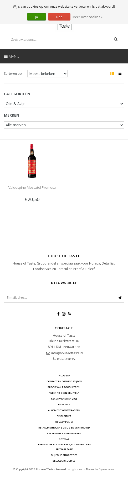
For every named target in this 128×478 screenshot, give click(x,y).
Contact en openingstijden (64, 381)
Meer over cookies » (88, 17)
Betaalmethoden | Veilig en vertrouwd (64, 427)
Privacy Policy (64, 422)
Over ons (64, 404)
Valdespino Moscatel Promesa (32, 187)
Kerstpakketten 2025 (64, 398)
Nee (59, 17)
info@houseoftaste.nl (67, 353)
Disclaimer (64, 416)
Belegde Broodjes (64, 460)
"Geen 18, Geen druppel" (64, 393)
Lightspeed (77, 469)
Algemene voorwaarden (64, 410)
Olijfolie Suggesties (64, 455)
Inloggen (64, 375)
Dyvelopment (107, 469)
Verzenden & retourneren (64, 433)
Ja (36, 17)
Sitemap (64, 439)
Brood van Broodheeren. (64, 387)
